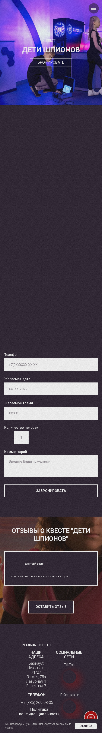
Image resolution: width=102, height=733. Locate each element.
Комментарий (15, 452)
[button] (51, 607)
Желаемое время (18, 403)
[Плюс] (34, 437)
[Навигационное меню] (93, 8)
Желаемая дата (17, 379)
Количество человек (21, 428)
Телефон (11, 355)
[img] (69, 677)
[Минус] (8, 437)
